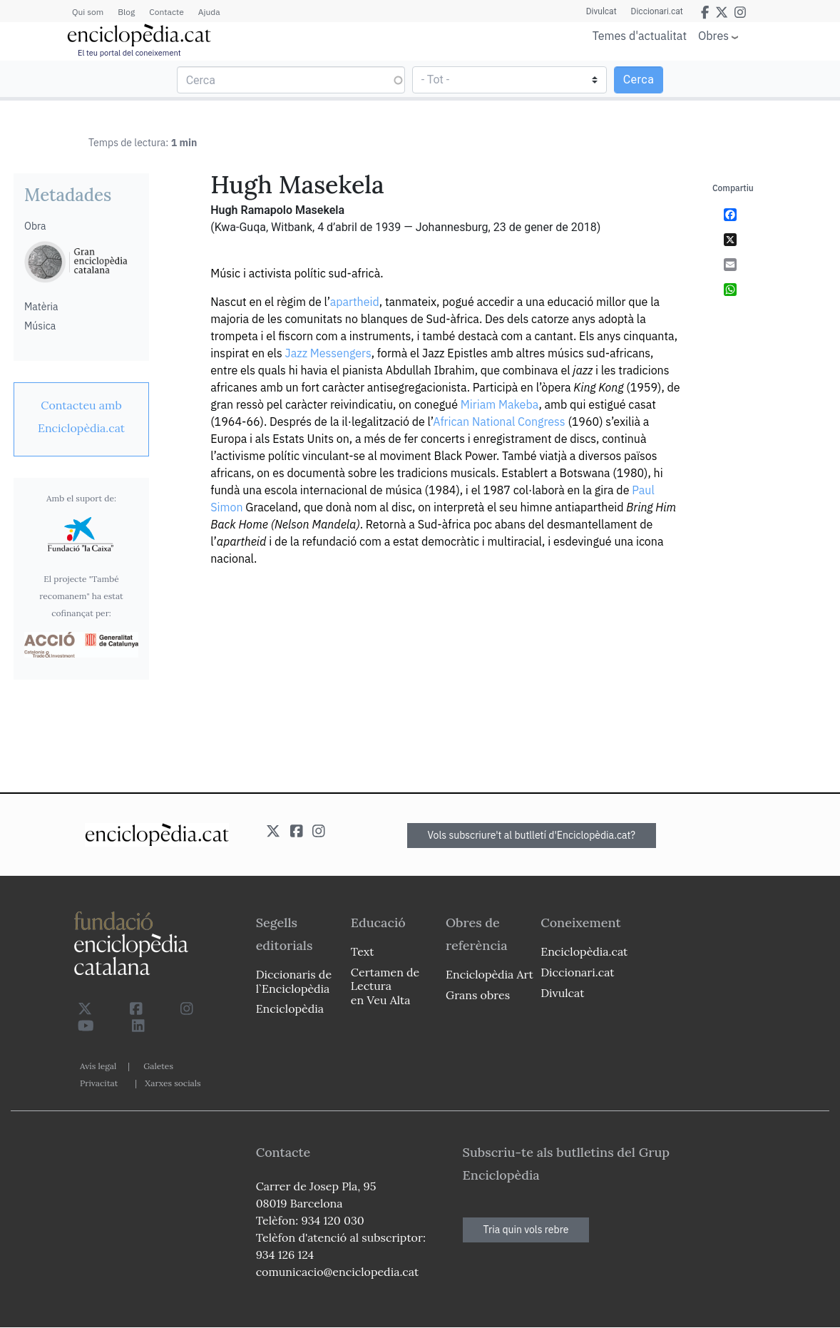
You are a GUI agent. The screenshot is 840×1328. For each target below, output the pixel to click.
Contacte (166, 11)
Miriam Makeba (500, 404)
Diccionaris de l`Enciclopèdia (294, 981)
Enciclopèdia (290, 1008)
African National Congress (499, 421)
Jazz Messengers (328, 353)
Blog (126, 11)
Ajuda (209, 11)
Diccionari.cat (657, 11)
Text (362, 951)
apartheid (354, 302)
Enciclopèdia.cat (584, 951)
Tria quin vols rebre (526, 1229)
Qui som (87, 11)
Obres (713, 35)
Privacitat (99, 1083)
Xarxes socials (172, 1083)
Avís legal (98, 1066)
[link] (81, 416)
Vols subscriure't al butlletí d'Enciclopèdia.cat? (532, 835)
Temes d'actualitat (640, 35)
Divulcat (601, 11)
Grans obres (478, 995)
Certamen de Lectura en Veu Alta (385, 985)
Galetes (158, 1066)
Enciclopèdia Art (489, 974)
